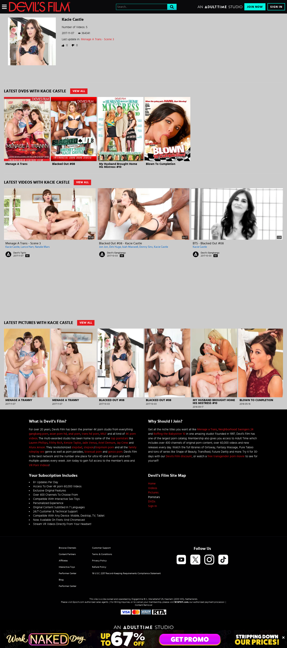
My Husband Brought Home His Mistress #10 (118, 165)
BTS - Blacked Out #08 (208, 243)
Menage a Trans (207, 429)
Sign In (276, 6)
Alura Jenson (37, 447)
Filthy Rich (55, 442)
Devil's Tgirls (19, 253)
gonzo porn (115, 451)
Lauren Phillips (38, 442)
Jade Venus (89, 442)
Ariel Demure (106, 442)
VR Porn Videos (39, 465)
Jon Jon (103, 247)
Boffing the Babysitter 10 (169, 433)
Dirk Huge (115, 247)
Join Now (255, 6)
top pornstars (119, 438)
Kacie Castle (12, 247)
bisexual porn (93, 451)
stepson (89, 447)
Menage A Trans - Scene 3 (97, 39)
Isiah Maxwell (130, 247)
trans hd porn (90, 433)
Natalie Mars (42, 247)
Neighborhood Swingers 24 (235, 429)
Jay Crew (122, 442)
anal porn (74, 433)
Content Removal (143, 605)
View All (79, 91)
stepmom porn (104, 447)
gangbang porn (38, 433)
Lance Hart (27, 247)
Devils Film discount (179, 456)
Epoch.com (78, 602)
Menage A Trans (16, 163)
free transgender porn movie (226, 456)
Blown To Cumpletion (160, 163)
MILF (103, 433)
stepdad (77, 447)
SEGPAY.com (181, 602)
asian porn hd (58, 433)
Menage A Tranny (18, 400)
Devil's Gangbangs (116, 253)
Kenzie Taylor (72, 442)
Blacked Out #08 (63, 163)
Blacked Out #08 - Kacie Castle (120, 243)
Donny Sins (146, 247)
